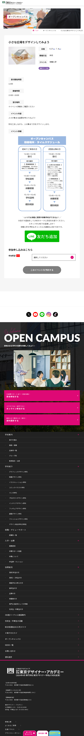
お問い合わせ (10, 651)
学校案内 (9, 434)
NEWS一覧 (9, 645)
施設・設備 (13, 445)
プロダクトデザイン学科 (17, 498)
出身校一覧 (13, 450)
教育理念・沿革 (14, 461)
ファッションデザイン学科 (18, 519)
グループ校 (13, 456)
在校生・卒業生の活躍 (14, 621)
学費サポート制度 (15, 551)
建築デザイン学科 (44, 68)
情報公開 (8, 722)
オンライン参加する (43, 407)
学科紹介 (9, 466)
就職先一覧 (13, 535)
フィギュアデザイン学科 (17, 508)
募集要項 (12, 546)
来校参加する (43, 395)
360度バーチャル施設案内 (15, 615)
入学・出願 (10, 540)
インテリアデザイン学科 (17, 503)
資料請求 (8, 657)
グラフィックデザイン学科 (18, 472)
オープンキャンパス (49, 30)
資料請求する (43, 419)
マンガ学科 (13, 493)
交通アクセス (10, 729)
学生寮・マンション (16, 562)
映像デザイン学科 (15, 477)
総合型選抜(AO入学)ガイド (15, 627)
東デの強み (13, 440)
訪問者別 (9, 567)
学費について (13, 556)
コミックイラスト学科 (16, 487)
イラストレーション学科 (17, 482)
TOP (37, 30)
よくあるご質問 (10, 725)
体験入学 (53, 62)
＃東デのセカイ (11, 633)
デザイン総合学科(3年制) (17, 524)
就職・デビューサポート (15, 529)
